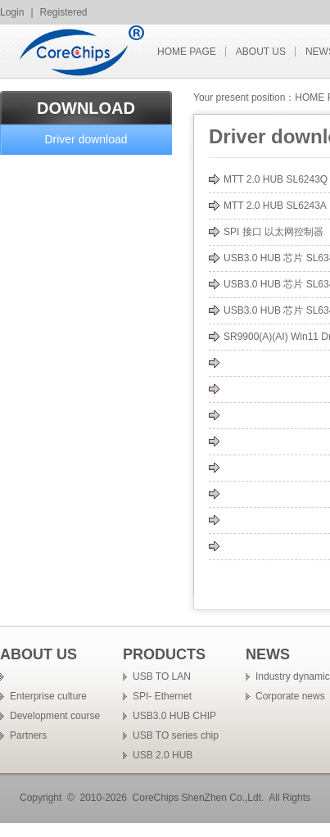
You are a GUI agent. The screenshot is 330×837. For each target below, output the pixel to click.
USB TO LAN (162, 676)
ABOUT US (261, 51)
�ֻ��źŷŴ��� (39, 830)
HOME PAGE (186, 51)
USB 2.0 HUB (162, 755)
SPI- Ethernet (162, 696)
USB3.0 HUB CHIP (174, 716)
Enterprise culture (48, 696)
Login (12, 12)
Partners (28, 735)
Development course (55, 716)
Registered (64, 12)
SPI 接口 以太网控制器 (273, 232)
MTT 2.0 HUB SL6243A (275, 205)
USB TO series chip (176, 735)
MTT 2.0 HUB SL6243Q (276, 179)
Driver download (85, 139)
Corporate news (290, 696)
